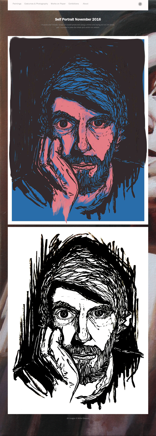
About (85, 3)
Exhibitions (74, 3)
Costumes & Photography (36, 3)
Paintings (17, 3)
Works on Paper (58, 3)
